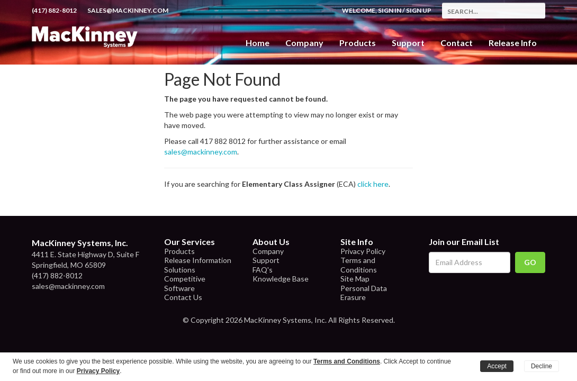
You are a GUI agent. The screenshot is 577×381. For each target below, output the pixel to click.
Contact (456, 43)
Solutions (179, 269)
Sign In (389, 10)
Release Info (513, 43)
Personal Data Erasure (363, 293)
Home (257, 43)
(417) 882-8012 (54, 10)
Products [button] (357, 43)
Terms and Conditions (358, 265)
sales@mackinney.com (127, 10)
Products (179, 251)
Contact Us (183, 297)
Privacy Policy (362, 251)
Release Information (197, 260)
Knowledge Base (281, 278)
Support (408, 43)
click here (373, 183)
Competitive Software (184, 283)
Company (304, 43)
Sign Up (418, 10)
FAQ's (263, 269)
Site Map (354, 278)
